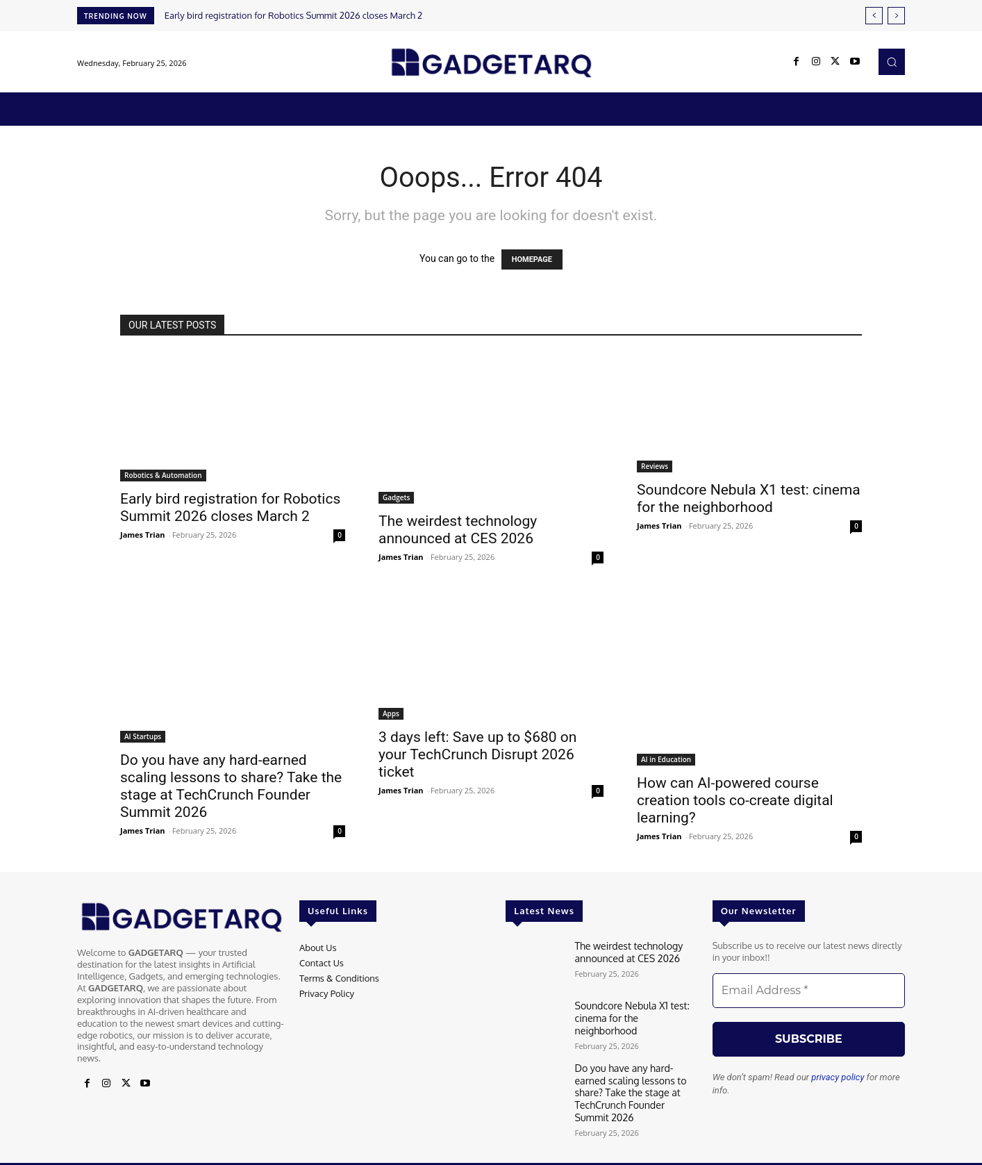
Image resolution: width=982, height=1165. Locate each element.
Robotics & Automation (163, 475)
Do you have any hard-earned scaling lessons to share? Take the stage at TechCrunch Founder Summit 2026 (231, 786)
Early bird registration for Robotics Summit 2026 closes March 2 (294, 15)
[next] (896, 15)
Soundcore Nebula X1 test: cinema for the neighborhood (748, 498)
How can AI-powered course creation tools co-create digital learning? (735, 800)
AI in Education (666, 759)
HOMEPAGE (532, 259)
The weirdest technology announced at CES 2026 (457, 530)
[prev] (874, 15)
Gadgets (396, 497)
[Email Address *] (809, 990)
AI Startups (142, 736)
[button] (892, 62)
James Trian (142, 534)
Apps (391, 713)
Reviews (654, 466)
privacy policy (837, 1077)
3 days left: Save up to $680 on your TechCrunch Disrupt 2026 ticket (477, 754)
